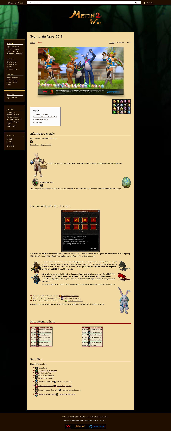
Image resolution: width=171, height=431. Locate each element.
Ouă (54, 163)
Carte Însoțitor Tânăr (44, 337)
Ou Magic (117, 188)
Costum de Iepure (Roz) (46, 386)
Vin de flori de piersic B (45, 329)
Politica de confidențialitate (73, 420)
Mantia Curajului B (44, 340)
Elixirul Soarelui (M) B (96, 337)
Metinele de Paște (63, 188)
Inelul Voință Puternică (46, 375)
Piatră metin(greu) (44, 345)
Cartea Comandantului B (45, 332)
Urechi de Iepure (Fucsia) (67, 394)
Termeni (102, 420)
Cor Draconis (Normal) (96, 332)
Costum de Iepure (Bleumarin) (48, 390)
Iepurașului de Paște (63, 163)
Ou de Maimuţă (43, 342)
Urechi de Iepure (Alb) (64, 381)
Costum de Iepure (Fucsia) (47, 394)
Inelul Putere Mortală (45, 378)
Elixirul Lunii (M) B (96, 342)
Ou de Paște (34, 145)
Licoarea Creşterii (44, 335)
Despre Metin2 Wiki (91, 420)
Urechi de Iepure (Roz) (64, 386)
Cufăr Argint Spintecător (72, 298)
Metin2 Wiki (15, 2)
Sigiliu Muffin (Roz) (44, 373)
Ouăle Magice (35, 188)
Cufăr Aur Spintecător (75, 301)
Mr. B (59, 304)
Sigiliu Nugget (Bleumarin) (47, 370)
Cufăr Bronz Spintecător (70, 296)
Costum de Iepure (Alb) (46, 381)
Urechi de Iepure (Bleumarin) (71, 390)
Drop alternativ (46, 145)
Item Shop (43, 364)
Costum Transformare (96, 335)
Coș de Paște (42, 368)
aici (96, 163)
